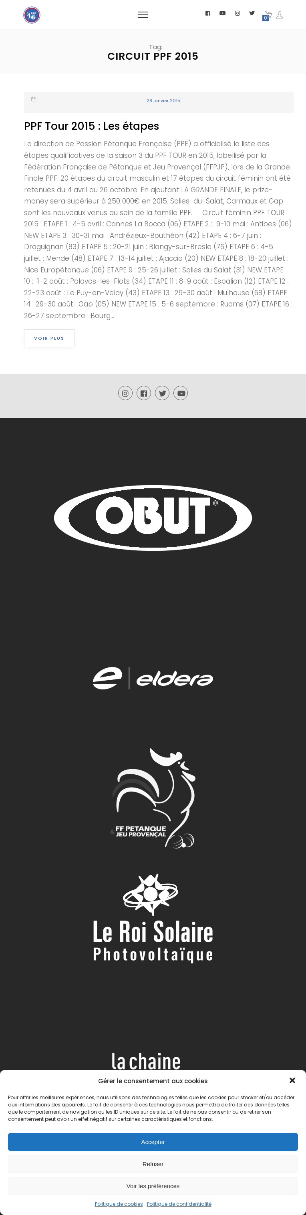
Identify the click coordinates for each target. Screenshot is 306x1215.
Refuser (153, 1164)
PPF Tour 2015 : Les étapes (91, 126)
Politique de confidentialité (179, 1204)
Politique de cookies (119, 1204)
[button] (293, 1081)
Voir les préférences (153, 1186)
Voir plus (49, 338)
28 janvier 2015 (163, 100)
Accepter (153, 1141)
